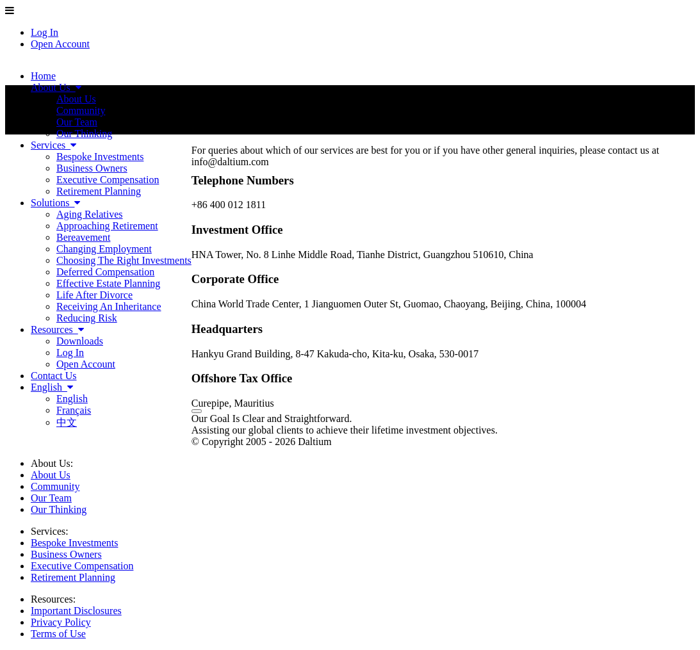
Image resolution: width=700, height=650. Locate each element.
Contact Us (54, 375)
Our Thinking (58, 509)
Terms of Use (58, 633)
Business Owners (66, 554)
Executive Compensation (82, 565)
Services (53, 145)
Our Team (51, 497)
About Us (56, 87)
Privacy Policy (61, 622)
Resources (57, 329)
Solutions (55, 202)
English (52, 387)
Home (43, 75)
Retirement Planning (73, 577)
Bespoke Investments (74, 542)
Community (55, 486)
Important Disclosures (76, 610)
